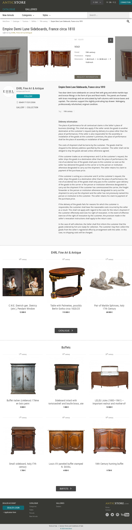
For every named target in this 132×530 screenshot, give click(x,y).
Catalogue (16, 21)
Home (107, 507)
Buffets (34, 21)
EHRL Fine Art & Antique (30, 88)
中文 (114, 2)
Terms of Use (53, 525)
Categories (32, 506)
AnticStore (6, 21)
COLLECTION (32, 107)
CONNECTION (126, 2)
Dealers (58, 506)
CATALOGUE (9, 9)
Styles (31, 509)
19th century (44, 21)
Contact (108, 509)
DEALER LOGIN (13, 507)
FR (107, 2)
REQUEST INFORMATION (87, 77)
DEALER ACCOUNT (9, 503)
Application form (10, 512)
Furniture (25, 21)
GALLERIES (31, 9)
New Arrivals (8, 15)
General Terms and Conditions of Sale (71, 525)
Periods (31, 513)
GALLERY (20, 107)
